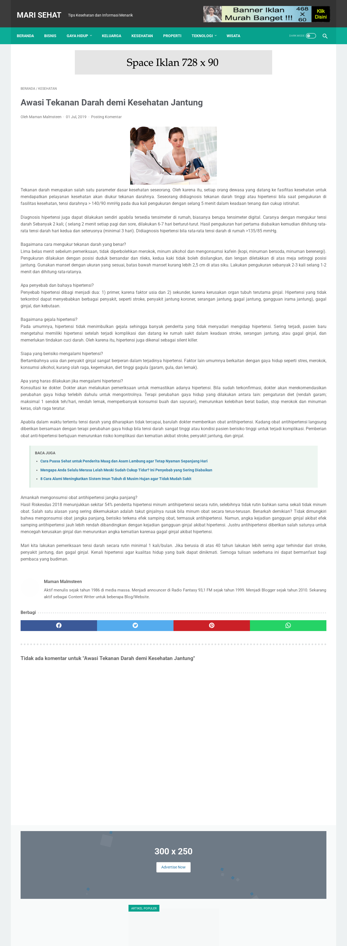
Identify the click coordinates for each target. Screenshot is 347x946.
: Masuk (280, 937)
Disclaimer (165, 929)
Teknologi (206, 26)
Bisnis (54, 26)
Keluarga (115, 26)
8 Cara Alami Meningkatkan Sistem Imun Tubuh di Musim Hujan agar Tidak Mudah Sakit (115, 548)
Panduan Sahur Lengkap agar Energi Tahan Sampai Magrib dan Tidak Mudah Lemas (298, 454)
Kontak (145, 929)
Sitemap (220, 929)
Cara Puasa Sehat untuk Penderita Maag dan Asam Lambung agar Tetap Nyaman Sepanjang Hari (124, 531)
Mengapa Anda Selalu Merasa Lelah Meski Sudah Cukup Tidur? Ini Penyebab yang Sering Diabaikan (126, 540)
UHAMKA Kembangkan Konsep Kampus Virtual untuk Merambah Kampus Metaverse (281, 248)
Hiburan (281, 396)
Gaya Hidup (81, 26)
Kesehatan (146, 26)
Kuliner (300, 407)
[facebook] (46, 729)
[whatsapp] (200, 729)
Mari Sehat (43, 9)
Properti (176, 26)
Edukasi (271, 386)
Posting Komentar (106, 111)
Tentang (127, 929)
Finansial (291, 386)
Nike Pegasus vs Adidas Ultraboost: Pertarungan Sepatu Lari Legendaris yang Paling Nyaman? (300, 484)
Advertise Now (286, 81)
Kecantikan (303, 396)
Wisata (237, 26)
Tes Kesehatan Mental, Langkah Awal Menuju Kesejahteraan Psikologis (280, 322)
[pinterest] (148, 729)
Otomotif (277, 417)
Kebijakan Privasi (193, 929)
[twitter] (97, 729)
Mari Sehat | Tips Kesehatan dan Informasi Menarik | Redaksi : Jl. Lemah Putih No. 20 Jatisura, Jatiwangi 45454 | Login (174, 937)
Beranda (29, 26)
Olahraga (256, 417)
